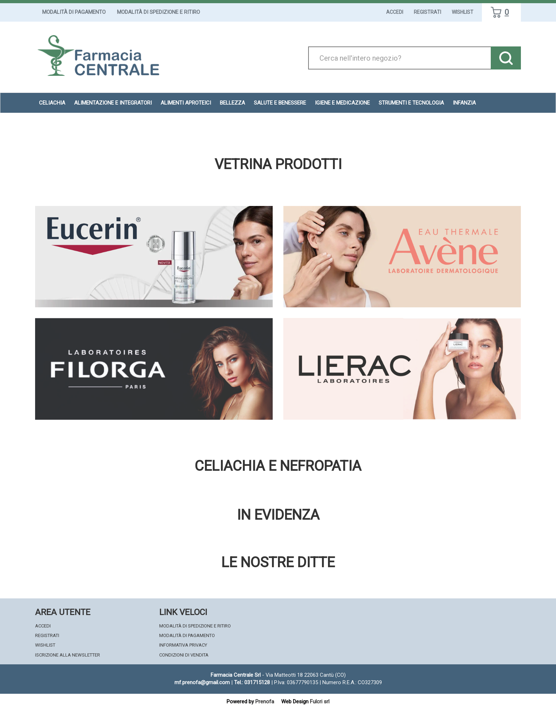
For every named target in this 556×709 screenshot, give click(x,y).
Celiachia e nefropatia (278, 466)
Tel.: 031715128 (252, 682)
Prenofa (264, 701)
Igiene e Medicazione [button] (342, 103)
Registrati (427, 12)
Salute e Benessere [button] (280, 103)
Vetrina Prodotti (278, 164)
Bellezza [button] (232, 103)
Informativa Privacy (183, 645)
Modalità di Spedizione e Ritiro (158, 12)
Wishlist (462, 12)
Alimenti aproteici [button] (186, 103)
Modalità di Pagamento (74, 12)
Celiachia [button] (52, 103)
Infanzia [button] (464, 103)
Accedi (394, 12)
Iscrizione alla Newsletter (67, 655)
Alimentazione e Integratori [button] (113, 103)
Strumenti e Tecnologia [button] (411, 103)
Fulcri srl (319, 701)
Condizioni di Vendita (183, 655)
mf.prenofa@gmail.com (202, 682)
